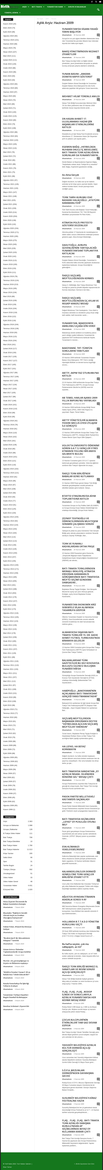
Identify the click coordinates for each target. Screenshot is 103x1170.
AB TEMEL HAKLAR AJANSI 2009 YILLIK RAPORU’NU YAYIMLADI (79, 399)
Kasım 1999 (7, 809)
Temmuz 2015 (8, 473)
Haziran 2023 (8, 92)
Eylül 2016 (7, 417)
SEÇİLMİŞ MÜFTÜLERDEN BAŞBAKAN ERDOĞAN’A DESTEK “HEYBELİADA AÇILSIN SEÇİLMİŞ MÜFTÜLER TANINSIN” (80, 722)
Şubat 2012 (7, 637)
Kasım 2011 (7, 649)
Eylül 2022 (7, 128)
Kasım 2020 (7, 216)
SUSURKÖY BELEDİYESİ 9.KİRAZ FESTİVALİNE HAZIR (79, 1099)
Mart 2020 (7, 248)
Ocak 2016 (7, 449)
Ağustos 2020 (8, 228)
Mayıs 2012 (7, 625)
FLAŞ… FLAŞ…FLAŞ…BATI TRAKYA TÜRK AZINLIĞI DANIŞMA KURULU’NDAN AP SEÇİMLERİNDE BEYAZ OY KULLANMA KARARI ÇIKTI (80, 1126)
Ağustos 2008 (8, 805)
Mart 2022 (7, 152)
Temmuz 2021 (8, 184)
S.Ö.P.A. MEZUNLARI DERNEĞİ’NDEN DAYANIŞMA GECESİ (78, 1073)
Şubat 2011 (7, 685)
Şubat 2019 (7, 300)
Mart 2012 (7, 633)
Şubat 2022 (7, 156)
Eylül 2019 (7, 272)
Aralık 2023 (7, 68)
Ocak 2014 (7, 545)
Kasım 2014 (7, 505)
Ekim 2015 (7, 461)
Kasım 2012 (7, 601)
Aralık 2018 (7, 308)
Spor (5, 861)
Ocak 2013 (7, 593)
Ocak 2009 (7, 785)
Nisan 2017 (7, 389)
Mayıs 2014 (7, 529)
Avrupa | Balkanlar (10, 829)
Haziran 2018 (8, 332)
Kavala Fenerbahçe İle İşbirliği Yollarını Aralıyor (16, 984)
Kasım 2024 (7, 24)
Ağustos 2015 (8, 469)
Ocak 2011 (7, 689)
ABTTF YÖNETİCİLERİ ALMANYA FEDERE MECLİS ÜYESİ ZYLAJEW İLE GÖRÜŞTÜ (79, 423)
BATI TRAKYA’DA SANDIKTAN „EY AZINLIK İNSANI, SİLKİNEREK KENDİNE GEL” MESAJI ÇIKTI (80, 774)
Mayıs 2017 (7, 385)
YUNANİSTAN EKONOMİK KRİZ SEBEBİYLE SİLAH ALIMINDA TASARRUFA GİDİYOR (79, 607)
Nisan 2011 (7, 677)
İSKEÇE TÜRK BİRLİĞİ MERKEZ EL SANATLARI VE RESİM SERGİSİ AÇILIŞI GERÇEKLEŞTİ (80, 969)
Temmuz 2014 (8, 521)
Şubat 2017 (7, 397)
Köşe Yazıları (8, 853)
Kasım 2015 (7, 457)
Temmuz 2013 (8, 569)
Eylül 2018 (7, 320)
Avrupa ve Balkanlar (77, 7)
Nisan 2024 (7, 52)
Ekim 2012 (7, 605)
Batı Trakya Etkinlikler (11, 841)
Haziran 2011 (8, 669)
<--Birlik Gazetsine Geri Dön (84, 1164)
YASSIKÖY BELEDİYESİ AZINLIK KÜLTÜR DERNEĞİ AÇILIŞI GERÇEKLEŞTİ (79, 1047)
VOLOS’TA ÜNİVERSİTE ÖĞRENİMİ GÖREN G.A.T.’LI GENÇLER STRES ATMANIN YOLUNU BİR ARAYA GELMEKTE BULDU (80, 449)
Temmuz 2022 (8, 136)
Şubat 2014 (7, 541)
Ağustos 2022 (8, 132)
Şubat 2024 (7, 60)
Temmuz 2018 (8, 328)
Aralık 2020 (7, 212)
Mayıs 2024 (7, 48)
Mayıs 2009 (7, 769)
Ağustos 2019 (8, 276)
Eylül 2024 (7, 32)
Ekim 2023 (7, 76)
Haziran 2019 (8, 284)
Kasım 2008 (7, 793)
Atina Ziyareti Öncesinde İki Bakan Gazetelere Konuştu (15, 902)
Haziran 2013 (8, 573)
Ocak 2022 (7, 160)
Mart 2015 (7, 489)
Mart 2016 (7, 441)
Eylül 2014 (7, 513)
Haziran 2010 (8, 717)
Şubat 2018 (7, 349)
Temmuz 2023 (8, 88)
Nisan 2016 (7, 437)
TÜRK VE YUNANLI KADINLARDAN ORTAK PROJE (78, 545)
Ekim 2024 (7, 28)
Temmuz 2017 (8, 377)
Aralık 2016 (7, 405)
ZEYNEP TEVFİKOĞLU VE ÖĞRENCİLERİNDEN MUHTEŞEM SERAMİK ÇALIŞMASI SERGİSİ (80, 521)
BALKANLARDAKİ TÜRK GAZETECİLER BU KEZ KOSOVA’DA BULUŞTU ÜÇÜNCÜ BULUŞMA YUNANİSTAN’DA (80, 664)
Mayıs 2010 (7, 721)
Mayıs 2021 (7, 192)
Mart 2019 (7, 296)
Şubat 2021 (7, 204)
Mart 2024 (7, 56)
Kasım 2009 (7, 745)
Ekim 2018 (7, 316)
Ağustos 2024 (8, 36)
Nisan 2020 (7, 244)
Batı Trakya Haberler (11, 849)
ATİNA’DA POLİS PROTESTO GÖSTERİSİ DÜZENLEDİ (77, 224)
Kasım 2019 (7, 264)
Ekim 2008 (7, 797)
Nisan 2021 (7, 196)
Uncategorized (8, 873)
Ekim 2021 (7, 172)
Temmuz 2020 (8, 232)
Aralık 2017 (7, 357)
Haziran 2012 (8, 621)
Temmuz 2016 (8, 425)
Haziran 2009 (8, 765)
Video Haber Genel (10, 881)
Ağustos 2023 (8, 84)
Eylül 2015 (7, 465)
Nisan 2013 (7, 581)
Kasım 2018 (7, 312)
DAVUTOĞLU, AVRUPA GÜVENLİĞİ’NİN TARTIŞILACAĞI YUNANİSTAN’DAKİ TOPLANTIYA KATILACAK (80, 249)
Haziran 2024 (8, 44)
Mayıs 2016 (7, 433)
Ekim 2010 (7, 701)
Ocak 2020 (7, 256)
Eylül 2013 (7, 561)
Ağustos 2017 (8, 373)
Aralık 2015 (7, 453)
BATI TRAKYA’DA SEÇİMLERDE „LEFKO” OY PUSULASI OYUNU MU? (79, 821)
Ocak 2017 (7, 401)
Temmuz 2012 (8, 617)
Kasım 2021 (7, 168)
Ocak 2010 (7, 737)
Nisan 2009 (7, 773)
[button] (98, 10)
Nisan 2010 (7, 725)
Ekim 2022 (7, 124)
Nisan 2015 (7, 485)
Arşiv (25, 7)
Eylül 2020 (7, 224)
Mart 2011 (7, 681)
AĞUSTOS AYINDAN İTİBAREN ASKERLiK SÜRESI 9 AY (78, 898)
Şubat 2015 (7, 493)
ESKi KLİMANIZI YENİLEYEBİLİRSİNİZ (73, 848)
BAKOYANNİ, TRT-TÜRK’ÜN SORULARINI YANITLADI (77, 349)
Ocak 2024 (7, 64)
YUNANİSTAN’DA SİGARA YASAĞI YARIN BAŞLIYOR (80, 30)
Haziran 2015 (8, 477)
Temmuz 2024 (8, 40)
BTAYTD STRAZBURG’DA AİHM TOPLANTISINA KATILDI (79, 497)
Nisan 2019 (7, 292)
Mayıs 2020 (7, 240)
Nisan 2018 (7, 340)
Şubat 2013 (7, 589)
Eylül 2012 (7, 609)
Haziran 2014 (8, 525)
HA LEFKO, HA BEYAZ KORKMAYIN (74, 748)
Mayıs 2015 (7, 481)
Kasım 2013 (7, 553)
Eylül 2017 (7, 369)
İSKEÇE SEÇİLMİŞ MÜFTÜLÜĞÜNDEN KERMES (78, 277)
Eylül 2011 (7, 657)
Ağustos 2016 (8, 421)
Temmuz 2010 (8, 713)
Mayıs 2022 (7, 144)
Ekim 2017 (7, 365)
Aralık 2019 (7, 260)
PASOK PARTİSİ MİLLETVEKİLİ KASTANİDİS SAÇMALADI (78, 798)
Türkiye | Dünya (12, 13)
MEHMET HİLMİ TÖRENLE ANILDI (81, 96)
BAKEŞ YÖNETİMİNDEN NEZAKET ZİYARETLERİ (80, 53)
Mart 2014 (7, 537)
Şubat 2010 (7, 733)
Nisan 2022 (7, 148)
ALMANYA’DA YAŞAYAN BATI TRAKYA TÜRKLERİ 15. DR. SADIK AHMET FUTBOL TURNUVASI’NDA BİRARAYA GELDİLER (81, 636)
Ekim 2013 (7, 557)
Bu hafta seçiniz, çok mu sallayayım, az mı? (75, 945)
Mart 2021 (7, 200)
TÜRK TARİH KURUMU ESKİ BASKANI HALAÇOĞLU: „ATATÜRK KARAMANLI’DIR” (81, 200)
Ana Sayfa (40, 19)
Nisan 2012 (7, 629)
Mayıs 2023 (7, 96)
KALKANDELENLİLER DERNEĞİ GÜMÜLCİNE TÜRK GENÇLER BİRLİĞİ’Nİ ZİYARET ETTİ (79, 874)
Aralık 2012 (7, 597)
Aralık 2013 (7, 549)
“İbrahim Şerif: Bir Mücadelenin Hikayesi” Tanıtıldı (16, 939)
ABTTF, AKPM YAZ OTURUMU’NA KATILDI (80, 374)
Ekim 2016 (7, 413)
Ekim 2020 (7, 220)
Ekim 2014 (7, 509)
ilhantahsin (67, 35)
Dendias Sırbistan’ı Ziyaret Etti (16, 1006)
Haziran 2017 (8, 381)
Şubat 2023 (7, 108)
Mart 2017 (7, 393)
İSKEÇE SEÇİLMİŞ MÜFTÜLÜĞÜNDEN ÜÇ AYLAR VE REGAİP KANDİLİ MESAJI (80, 300)
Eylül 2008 (7, 801)
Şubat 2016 (7, 445)
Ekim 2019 (7, 268)
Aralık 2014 (7, 501)
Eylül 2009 (7, 753)
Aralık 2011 (7, 645)
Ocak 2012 (7, 641)
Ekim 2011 (7, 653)
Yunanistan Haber (56, 7)
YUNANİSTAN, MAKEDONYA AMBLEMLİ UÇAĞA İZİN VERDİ (78, 324)
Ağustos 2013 (8, 565)
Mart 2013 (7, 585)
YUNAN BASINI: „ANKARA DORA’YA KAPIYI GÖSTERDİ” (77, 75)
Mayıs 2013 (7, 577)
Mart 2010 (7, 729)
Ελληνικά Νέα (8, 889)
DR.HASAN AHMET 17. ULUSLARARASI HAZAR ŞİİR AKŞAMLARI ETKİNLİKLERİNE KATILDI (78, 123)
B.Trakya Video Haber (11, 833)
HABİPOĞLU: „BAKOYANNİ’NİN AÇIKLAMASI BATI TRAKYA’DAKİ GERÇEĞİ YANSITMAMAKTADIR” (79, 693)
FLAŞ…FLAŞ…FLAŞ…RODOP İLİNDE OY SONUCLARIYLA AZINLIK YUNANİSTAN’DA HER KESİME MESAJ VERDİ (79, 996)
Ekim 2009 (7, 749)
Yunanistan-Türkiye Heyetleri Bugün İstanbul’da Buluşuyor (15, 996)
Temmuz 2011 (8, 665)
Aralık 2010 (7, 693)
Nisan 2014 (7, 533)
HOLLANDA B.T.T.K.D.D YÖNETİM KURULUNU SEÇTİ (80, 923)
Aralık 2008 (7, 789)
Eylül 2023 (7, 80)
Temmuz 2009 (8, 761)
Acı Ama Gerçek (70, 174)
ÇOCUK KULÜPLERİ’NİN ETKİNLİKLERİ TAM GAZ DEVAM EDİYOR (79, 1022)
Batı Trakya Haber (10, 845)
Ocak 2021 (7, 208)
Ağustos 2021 (8, 180)
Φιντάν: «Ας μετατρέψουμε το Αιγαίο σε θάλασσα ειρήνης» (16, 962)
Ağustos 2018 (8, 324)
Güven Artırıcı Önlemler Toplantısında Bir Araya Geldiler (17, 950)
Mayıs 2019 (7, 288)
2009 (47, 19)
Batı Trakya (38, 7)
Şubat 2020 (7, 252)
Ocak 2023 (7, 112)
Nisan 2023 (7, 100)
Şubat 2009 (7, 781)
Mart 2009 (7, 777)
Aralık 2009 (7, 741)
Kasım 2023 (7, 72)
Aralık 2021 (7, 164)
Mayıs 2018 (7, 336)
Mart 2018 (7, 345)
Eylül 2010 (7, 705)
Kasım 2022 (7, 120)
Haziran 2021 (8, 188)
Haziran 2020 (8, 236)
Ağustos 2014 (8, 517)
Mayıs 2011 (7, 673)
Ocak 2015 (7, 497)
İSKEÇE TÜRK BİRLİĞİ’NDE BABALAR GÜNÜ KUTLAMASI (78, 475)
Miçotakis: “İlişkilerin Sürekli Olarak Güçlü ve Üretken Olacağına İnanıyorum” (15, 915)
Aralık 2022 (7, 116)
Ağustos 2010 (8, 709)
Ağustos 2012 (8, 613)
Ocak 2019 (7, 304)
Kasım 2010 (7, 697)
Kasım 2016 (7, 409)
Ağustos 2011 (8, 661)
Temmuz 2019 (8, 280)
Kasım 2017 (7, 361)
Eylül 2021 (7, 176)
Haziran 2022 (8, 140)
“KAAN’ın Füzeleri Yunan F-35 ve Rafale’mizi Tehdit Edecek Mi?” (16, 973)
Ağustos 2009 (8, 757)
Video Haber (8, 877)
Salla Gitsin (7, 857)
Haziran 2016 (8, 429)
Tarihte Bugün (8, 865)
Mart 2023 (7, 104)
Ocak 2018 (7, 353)
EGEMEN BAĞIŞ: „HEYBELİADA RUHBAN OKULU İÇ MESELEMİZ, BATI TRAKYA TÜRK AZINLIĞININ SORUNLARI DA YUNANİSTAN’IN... (81, 151)
